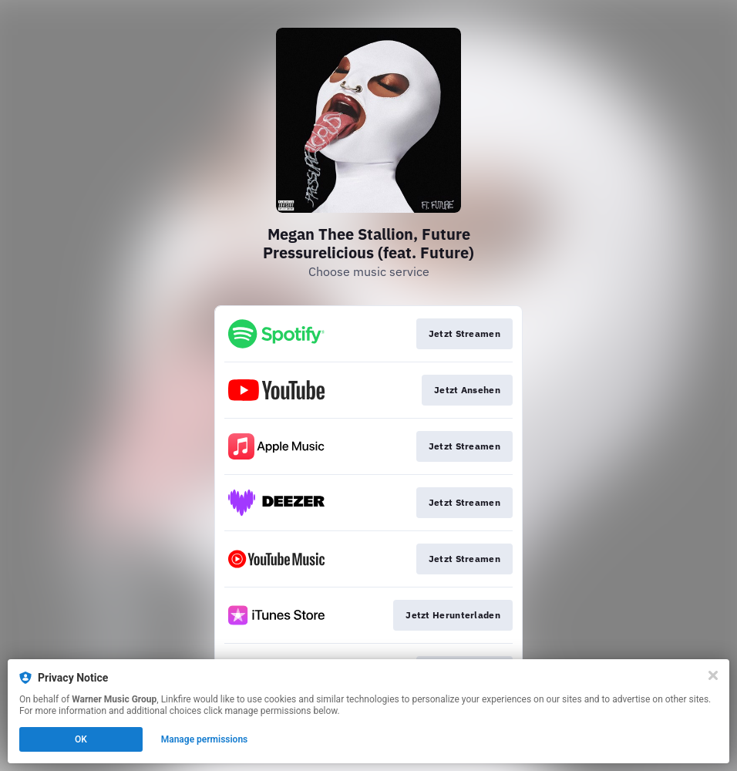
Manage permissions (204, 739)
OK (81, 739)
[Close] (713, 675)
